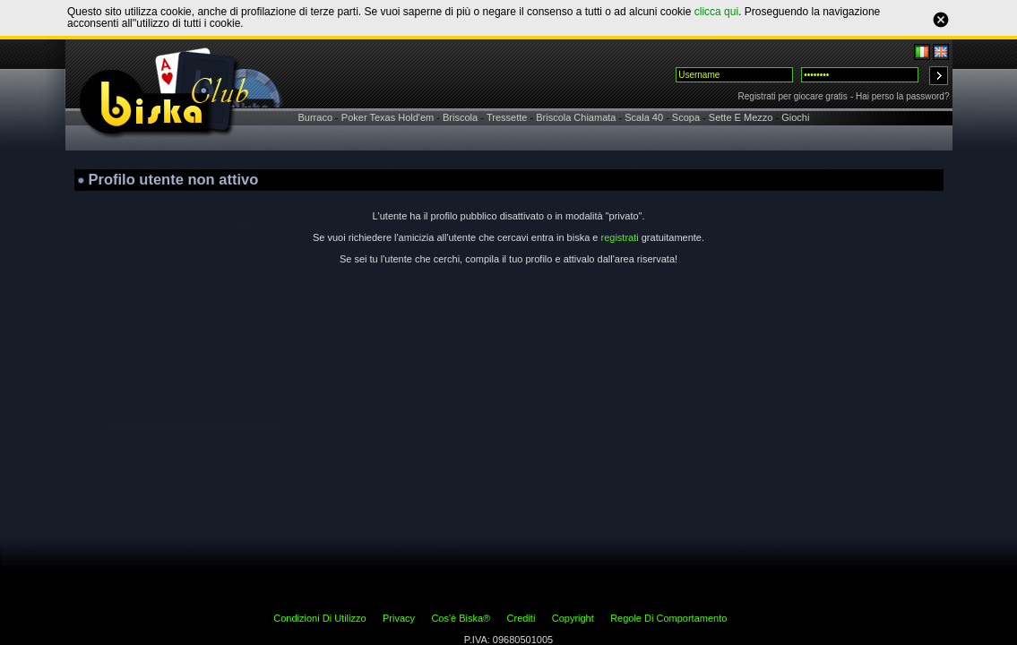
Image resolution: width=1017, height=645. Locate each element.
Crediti (521, 618)
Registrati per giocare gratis (793, 96)
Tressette (507, 117)
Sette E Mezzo (741, 117)
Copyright (573, 618)
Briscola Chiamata (576, 117)
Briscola (460, 117)
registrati (619, 237)
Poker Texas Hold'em (387, 117)
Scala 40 (644, 117)
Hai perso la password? (903, 96)
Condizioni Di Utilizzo (319, 618)
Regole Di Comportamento (668, 618)
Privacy (399, 618)
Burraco (315, 117)
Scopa (686, 117)
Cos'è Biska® (460, 618)
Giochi (795, 117)
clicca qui (716, 11)
